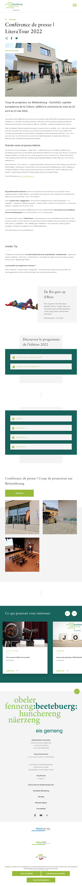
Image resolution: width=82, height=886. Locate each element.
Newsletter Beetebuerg (41, 791)
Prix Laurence (18, 447)
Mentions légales (41, 802)
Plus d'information (41, 880)
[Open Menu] (74, 5)
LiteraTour (17, 418)
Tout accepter (26, 873)
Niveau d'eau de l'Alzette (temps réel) (41, 785)
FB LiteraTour (18, 428)
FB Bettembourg (19, 437)
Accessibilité (41, 808)
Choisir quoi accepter (55, 873)
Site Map (41, 797)
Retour (10, 19)
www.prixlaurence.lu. (27, 176)
